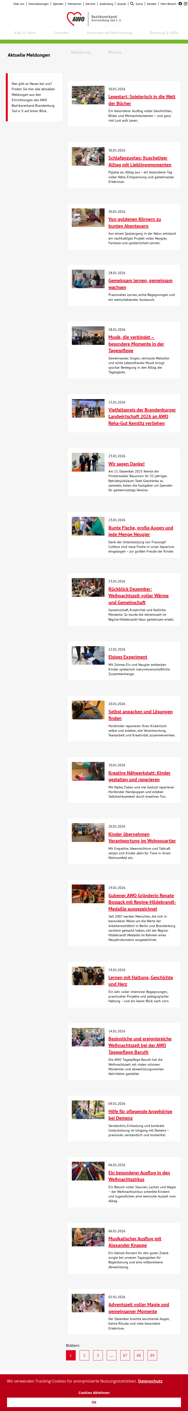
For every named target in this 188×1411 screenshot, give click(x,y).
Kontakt (151, 4)
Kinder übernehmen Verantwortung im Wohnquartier (142, 837)
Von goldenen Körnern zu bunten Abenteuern (134, 222)
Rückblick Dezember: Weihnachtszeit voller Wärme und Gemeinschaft (138, 596)
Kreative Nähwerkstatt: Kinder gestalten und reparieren (139, 776)
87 (125, 1355)
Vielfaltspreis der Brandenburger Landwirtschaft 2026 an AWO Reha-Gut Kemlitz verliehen (142, 416)
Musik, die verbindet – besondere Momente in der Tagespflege (136, 344)
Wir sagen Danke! (126, 464)
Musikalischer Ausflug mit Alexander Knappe (134, 1242)
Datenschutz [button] (150, 1381)
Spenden (58, 4)
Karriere (90, 4)
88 (139, 1355)
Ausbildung (106, 4)
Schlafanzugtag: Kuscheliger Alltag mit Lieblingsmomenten (139, 161)
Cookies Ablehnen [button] (94, 1392)
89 (152, 1355)
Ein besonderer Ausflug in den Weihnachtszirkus (139, 1176)
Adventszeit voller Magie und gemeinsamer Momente (138, 1307)
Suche (136, 4)
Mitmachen (75, 4)
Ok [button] (93, 1402)
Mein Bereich (169, 4)
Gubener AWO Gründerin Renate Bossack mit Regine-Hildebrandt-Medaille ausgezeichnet (142, 902)
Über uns (18, 4)
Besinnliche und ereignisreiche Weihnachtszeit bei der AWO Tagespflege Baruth (140, 1045)
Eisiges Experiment (127, 657)
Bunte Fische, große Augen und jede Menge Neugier (140, 531)
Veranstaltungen (38, 4)
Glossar (121, 4)
